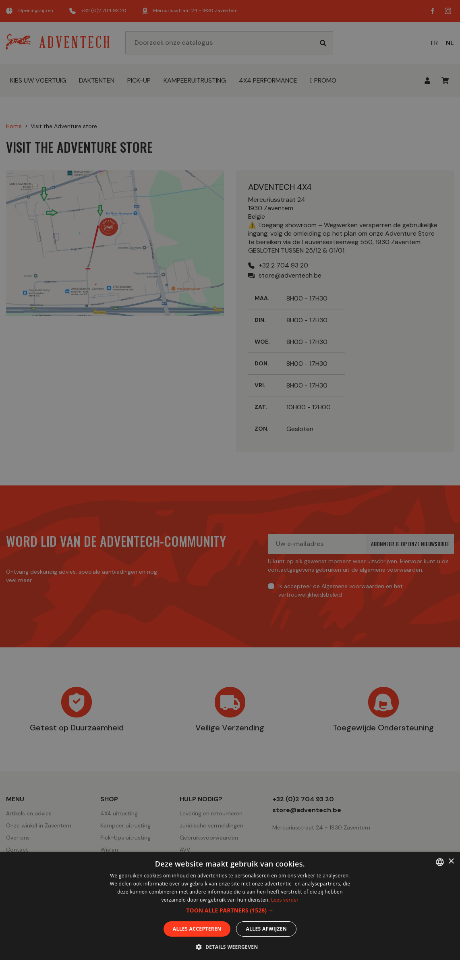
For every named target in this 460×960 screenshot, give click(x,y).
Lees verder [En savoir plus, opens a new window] (285, 899)
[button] (230, 910)
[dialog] (230, 480)
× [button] (451, 861)
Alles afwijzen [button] (266, 928)
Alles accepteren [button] (197, 928)
